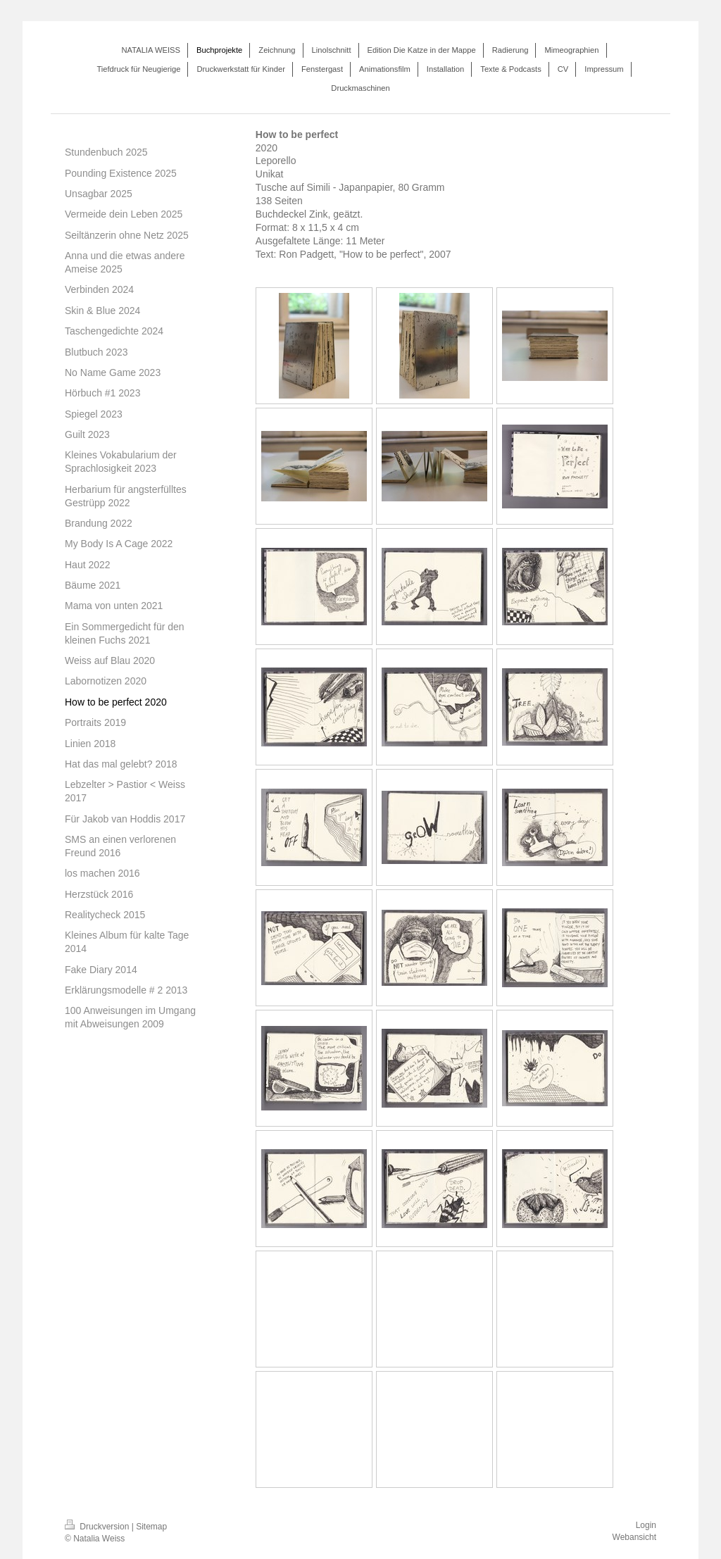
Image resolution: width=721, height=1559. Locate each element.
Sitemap (151, 1527)
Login (646, 1525)
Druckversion (98, 1527)
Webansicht (634, 1537)
